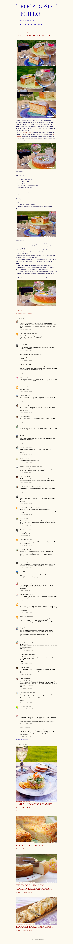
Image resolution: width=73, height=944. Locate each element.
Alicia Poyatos (23, 642)
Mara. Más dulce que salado (27, 486)
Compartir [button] (19, 310)
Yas (21, 377)
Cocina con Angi (24, 654)
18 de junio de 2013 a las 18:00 (26, 492)
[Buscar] (56, 4)
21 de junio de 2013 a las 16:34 (26, 674)
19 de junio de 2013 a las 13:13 (26, 579)
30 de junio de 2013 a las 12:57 (26, 723)
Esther (22, 426)
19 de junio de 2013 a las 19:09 (26, 600)
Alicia (21, 395)
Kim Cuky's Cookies (25, 333)
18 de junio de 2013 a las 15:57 (26, 472)
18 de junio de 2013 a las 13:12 (26, 391)
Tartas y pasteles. (27, 313)
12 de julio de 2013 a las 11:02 (26, 736)
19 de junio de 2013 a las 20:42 (26, 638)
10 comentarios (27, 811)
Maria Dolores (23, 321)
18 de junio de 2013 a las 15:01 (26, 443)
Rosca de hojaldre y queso (35, 926)
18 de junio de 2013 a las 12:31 (26, 382)
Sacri (21, 667)
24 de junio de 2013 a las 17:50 (26, 711)
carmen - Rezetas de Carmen (27, 466)
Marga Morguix (24, 628)
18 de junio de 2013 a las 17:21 (26, 482)
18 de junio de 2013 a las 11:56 (26, 350)
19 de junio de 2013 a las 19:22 (26, 612)
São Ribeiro (23, 436)
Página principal (28, 25)
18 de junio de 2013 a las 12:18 (26, 373)
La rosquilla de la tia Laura (26, 507)
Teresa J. (22, 727)
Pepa (21, 458)
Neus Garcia (23, 616)
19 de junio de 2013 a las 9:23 (26, 558)
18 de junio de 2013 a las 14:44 (26, 431)
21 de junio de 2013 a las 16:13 (26, 663)
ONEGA (22, 678)
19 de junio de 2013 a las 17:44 (26, 590)
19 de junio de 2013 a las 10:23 (26, 567)
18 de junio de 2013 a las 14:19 (26, 401)
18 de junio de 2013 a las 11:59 (26, 360)
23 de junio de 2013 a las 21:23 (26, 702)
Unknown (22, 387)
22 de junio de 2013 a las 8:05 (26, 688)
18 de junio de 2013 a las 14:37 (26, 412)
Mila (21, 416)
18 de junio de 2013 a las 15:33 (26, 462)
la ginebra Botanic (28, 132)
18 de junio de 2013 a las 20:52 (26, 514)
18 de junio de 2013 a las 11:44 (26, 340)
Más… (40, 25)
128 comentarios (27, 892)
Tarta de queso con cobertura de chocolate (34, 887)
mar (21, 562)
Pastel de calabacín (30, 845)
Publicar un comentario (22, 739)
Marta (21, 405)
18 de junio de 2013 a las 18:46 (26, 503)
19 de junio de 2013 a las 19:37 (26, 623)
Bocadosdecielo (36, 10)
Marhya (22, 364)
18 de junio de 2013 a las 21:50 (26, 525)
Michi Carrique (23, 529)
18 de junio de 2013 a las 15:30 (26, 454)
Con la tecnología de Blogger (37, 939)
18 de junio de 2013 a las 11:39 (26, 329)
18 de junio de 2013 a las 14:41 (26, 422)
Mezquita (22, 549)
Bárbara (22, 706)
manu (21, 345)
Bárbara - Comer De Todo (26, 496)
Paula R (22, 571)
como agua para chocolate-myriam (29, 354)
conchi (22, 476)
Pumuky (22, 447)
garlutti (22, 518)
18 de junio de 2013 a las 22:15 (26, 545)
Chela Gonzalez (24, 692)
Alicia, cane (23, 715)
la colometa (23, 594)
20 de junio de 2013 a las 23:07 (26, 650)
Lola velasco (23, 583)
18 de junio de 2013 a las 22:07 (26, 535)
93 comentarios (27, 930)
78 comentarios (27, 849)
